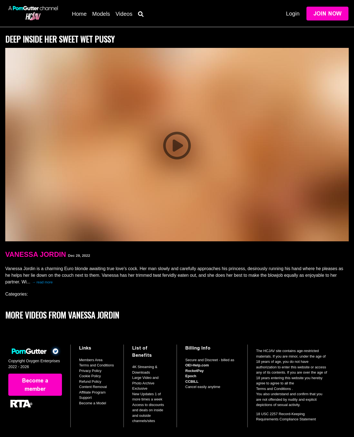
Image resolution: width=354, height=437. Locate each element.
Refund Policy (90, 381)
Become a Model (92, 403)
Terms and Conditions (96, 365)
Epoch (190, 376)
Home (79, 14)
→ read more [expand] (42, 282)
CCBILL (192, 381)
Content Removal (93, 387)
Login (293, 14)
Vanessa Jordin (35, 254)
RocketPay (194, 371)
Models (101, 14)
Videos (124, 14)
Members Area (91, 360)
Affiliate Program (92, 392)
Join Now (327, 13)
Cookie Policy (90, 376)
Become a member (35, 384)
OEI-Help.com (197, 365)
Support (85, 397)
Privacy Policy (90, 371)
